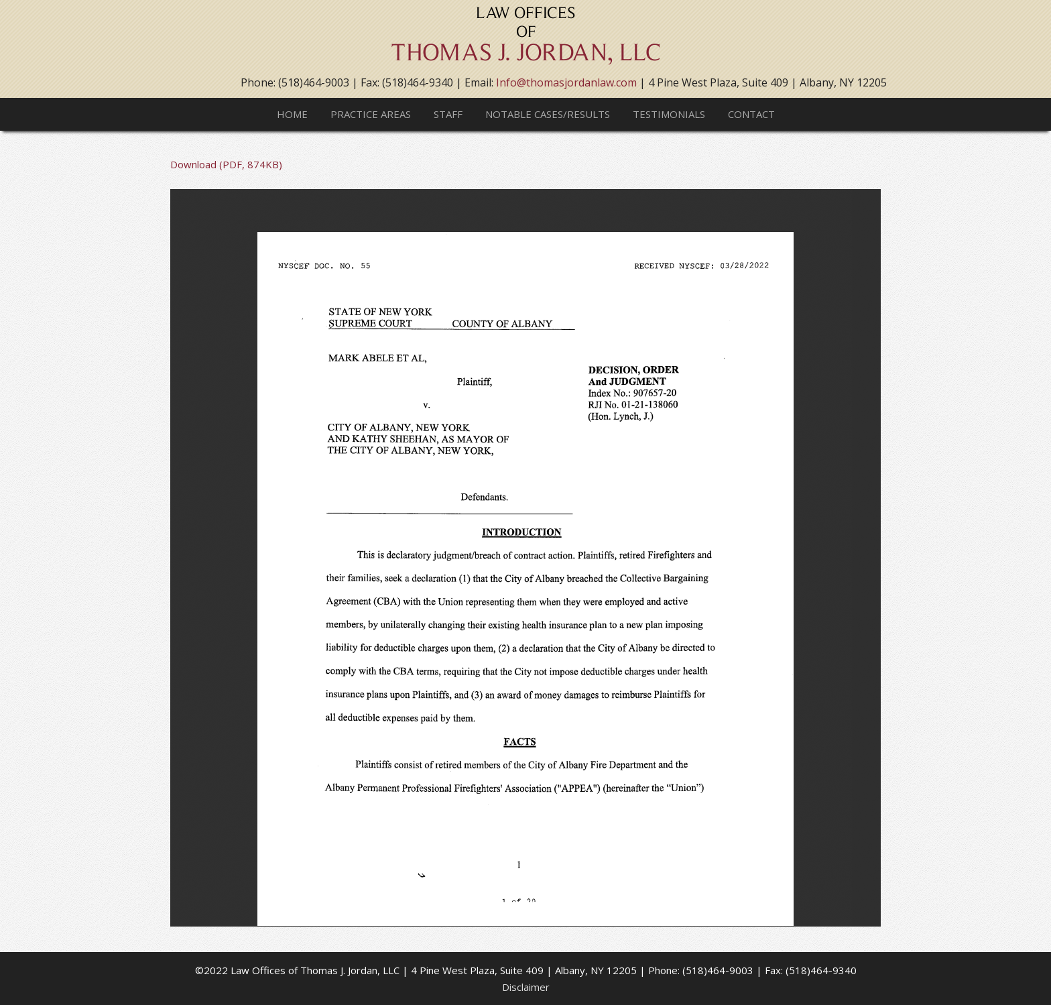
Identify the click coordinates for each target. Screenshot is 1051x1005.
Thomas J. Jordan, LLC (525, 40)
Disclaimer (526, 987)
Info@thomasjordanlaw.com (566, 82)
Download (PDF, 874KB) (226, 164)
